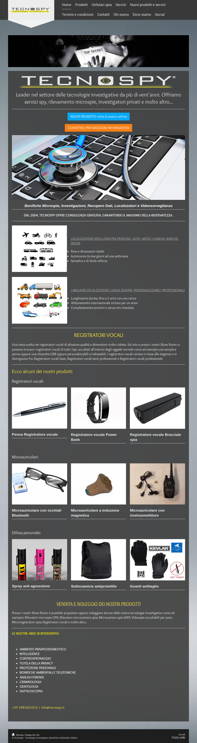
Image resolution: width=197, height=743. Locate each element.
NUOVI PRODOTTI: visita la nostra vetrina (98, 116)
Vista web (178, 737)
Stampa (18, 734)
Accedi (182, 734)
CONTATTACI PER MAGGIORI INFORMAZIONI (98, 128)
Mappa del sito (32, 734)
